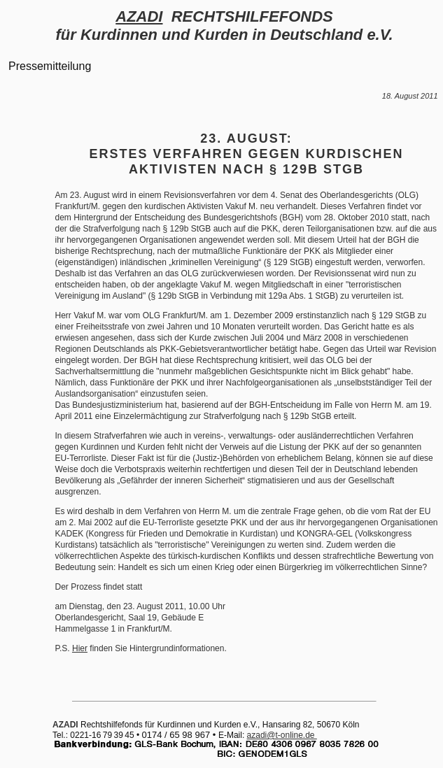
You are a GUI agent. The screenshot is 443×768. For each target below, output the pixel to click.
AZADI (138, 16)
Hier (79, 648)
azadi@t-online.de (282, 735)
